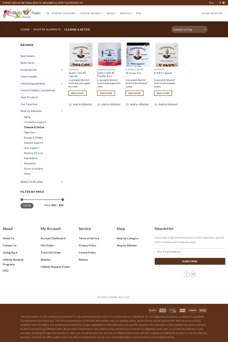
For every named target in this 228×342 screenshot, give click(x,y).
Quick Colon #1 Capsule (77, 74)
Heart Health (28, 76)
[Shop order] (189, 29)
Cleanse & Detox (34, 127)
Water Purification (31, 181)
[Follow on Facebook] (220, 3)
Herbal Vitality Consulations (37, 90)
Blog (211, 2)
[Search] (47, 13)
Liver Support (31, 147)
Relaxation (30, 163)
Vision (27, 173)
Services (127, 13)
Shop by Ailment (92, 13)
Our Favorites (28, 104)
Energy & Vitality (33, 137)
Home (25, 29)
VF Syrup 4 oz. (134, 73)
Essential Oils (28, 69)
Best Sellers (27, 56)
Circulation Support (35, 122)
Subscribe (190, 261)
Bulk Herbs (27, 62)
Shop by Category (65, 13)
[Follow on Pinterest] (223, 3)
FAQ (138, 13)
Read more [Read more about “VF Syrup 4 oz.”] (134, 93)
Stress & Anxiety (33, 168)
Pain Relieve (31, 158)
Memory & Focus (33, 153)
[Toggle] (61, 69)
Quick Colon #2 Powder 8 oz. (106, 74)
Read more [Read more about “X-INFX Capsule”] (163, 93)
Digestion (29, 132)
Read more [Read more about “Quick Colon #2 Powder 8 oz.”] (106, 93)
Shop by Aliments (47, 29)
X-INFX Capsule (163, 73)
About (112, 13)
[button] (80, 104)
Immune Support (33, 142)
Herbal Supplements (32, 83)
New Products (29, 97)
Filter (27, 205)
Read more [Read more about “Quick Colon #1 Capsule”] (77, 93)
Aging (27, 116)
